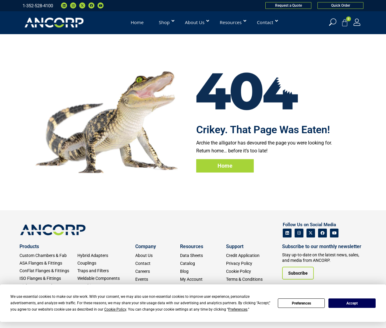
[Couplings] (106, 263)
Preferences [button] (237, 309)
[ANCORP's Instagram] (299, 233)
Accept (352, 303)
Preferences (301, 303)
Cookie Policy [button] (115, 309)
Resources (191, 246)
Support (234, 246)
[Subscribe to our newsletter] (298, 273)
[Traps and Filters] (106, 271)
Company (145, 246)
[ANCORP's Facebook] (322, 233)
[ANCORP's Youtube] (334, 233)
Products (29, 246)
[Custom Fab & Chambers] (48, 255)
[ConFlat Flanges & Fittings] (48, 271)
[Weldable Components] (106, 278)
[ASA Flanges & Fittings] (48, 263)
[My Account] (357, 22)
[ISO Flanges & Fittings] (48, 278)
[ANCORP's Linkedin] (287, 233)
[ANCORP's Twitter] (310, 233)
